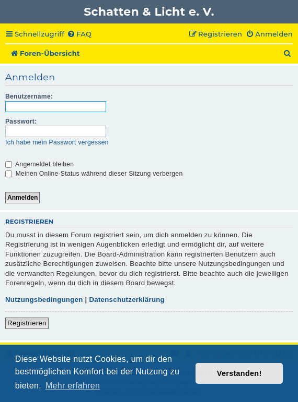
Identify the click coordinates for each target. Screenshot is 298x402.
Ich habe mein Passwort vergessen (57, 142)
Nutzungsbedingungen (44, 299)
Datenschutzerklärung (127, 299)
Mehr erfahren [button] (72, 385)
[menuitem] (79, 34)
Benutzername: (29, 96)
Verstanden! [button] (239, 373)
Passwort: (21, 121)
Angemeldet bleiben (39, 164)
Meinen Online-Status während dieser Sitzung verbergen (93, 173)
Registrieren (27, 323)
